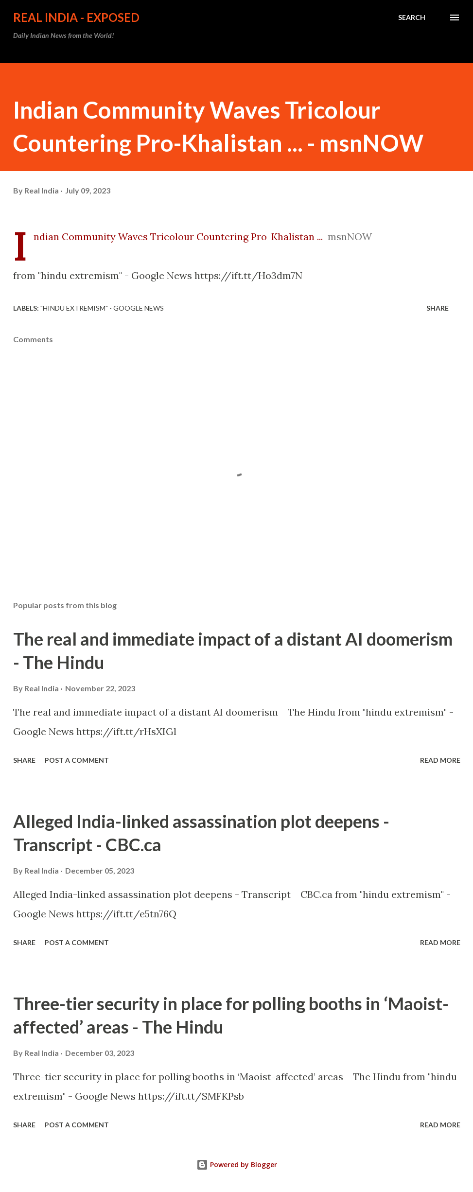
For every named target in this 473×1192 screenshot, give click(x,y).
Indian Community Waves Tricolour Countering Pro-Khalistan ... (178, 236)
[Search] (411, 17)
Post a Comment (77, 760)
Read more (440, 760)
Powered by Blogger (236, 1164)
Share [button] (437, 308)
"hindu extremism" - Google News (102, 308)
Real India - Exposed (76, 17)
